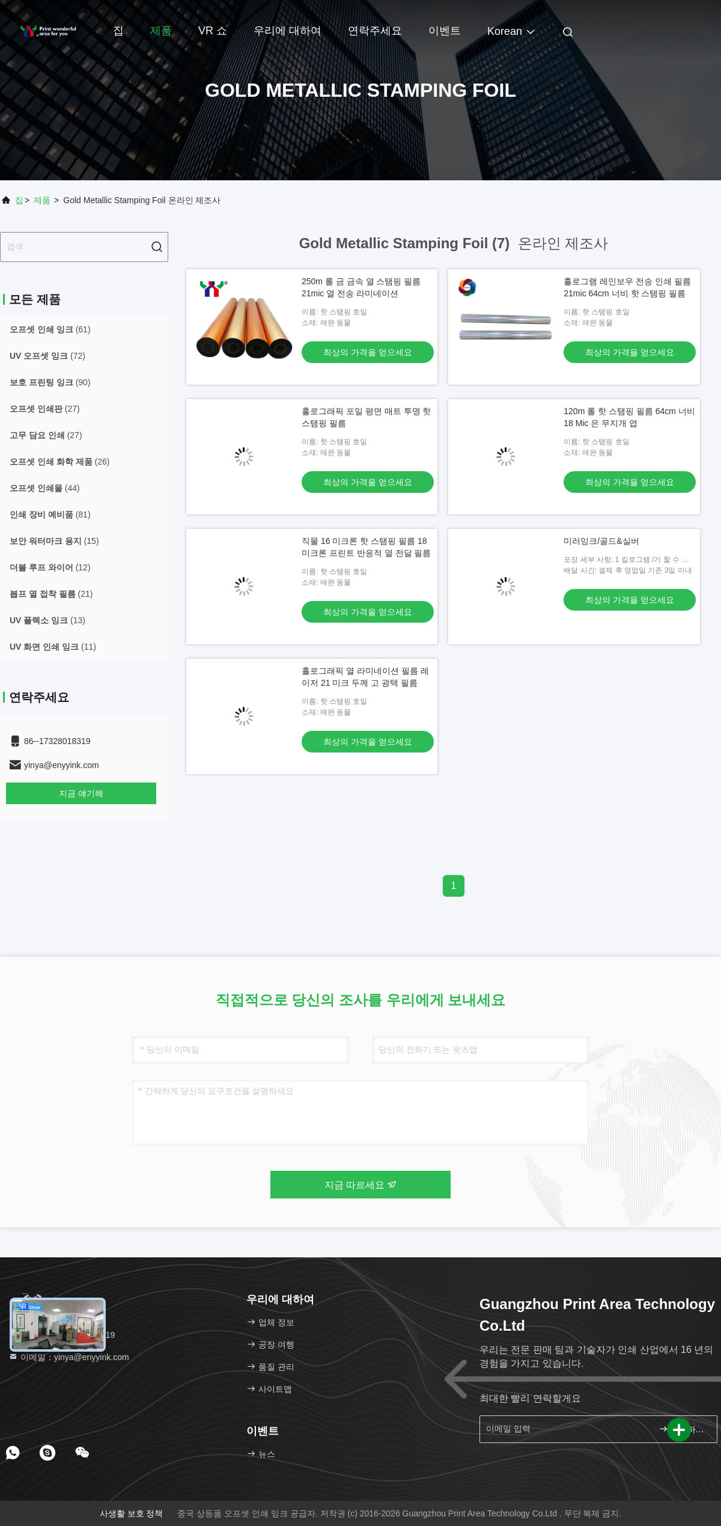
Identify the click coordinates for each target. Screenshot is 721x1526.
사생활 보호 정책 (131, 1513)
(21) (51, 594)
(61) (50, 329)
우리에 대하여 (287, 31)
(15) (54, 541)
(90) (50, 382)
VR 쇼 (212, 31)
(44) (45, 488)
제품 (161, 31)
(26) (59, 461)
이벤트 (444, 31)
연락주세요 (375, 31)
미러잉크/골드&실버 (601, 541)
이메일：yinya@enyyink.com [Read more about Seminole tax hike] (68, 1357)
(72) (47, 356)
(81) (50, 514)
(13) (47, 620)
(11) (53, 647)
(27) (45, 409)
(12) (50, 567)
